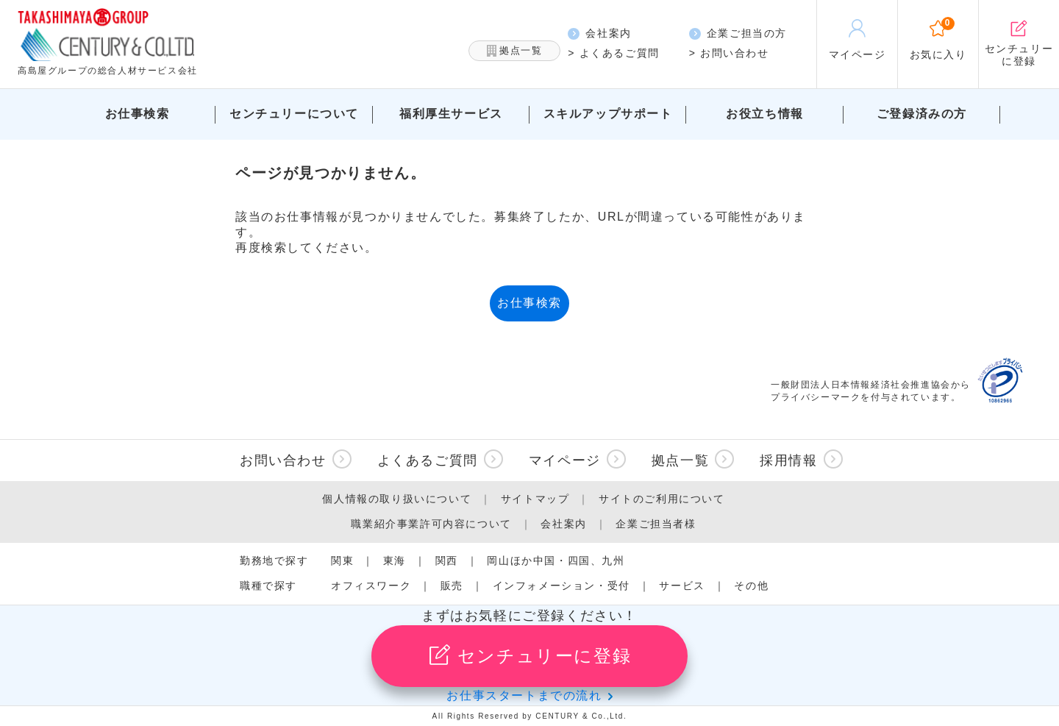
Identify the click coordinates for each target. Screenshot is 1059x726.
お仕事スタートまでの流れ (524, 695)
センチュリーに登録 (529, 654)
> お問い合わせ (729, 53)
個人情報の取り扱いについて (396, 499)
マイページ (565, 460)
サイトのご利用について (662, 499)
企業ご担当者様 (656, 524)
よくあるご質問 (427, 460)
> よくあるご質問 (613, 53)
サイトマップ (535, 499)
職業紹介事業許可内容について (431, 524)
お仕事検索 (529, 302)
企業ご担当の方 (738, 33)
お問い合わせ (283, 460)
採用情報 (788, 460)
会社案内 (599, 33)
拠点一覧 (514, 51)
